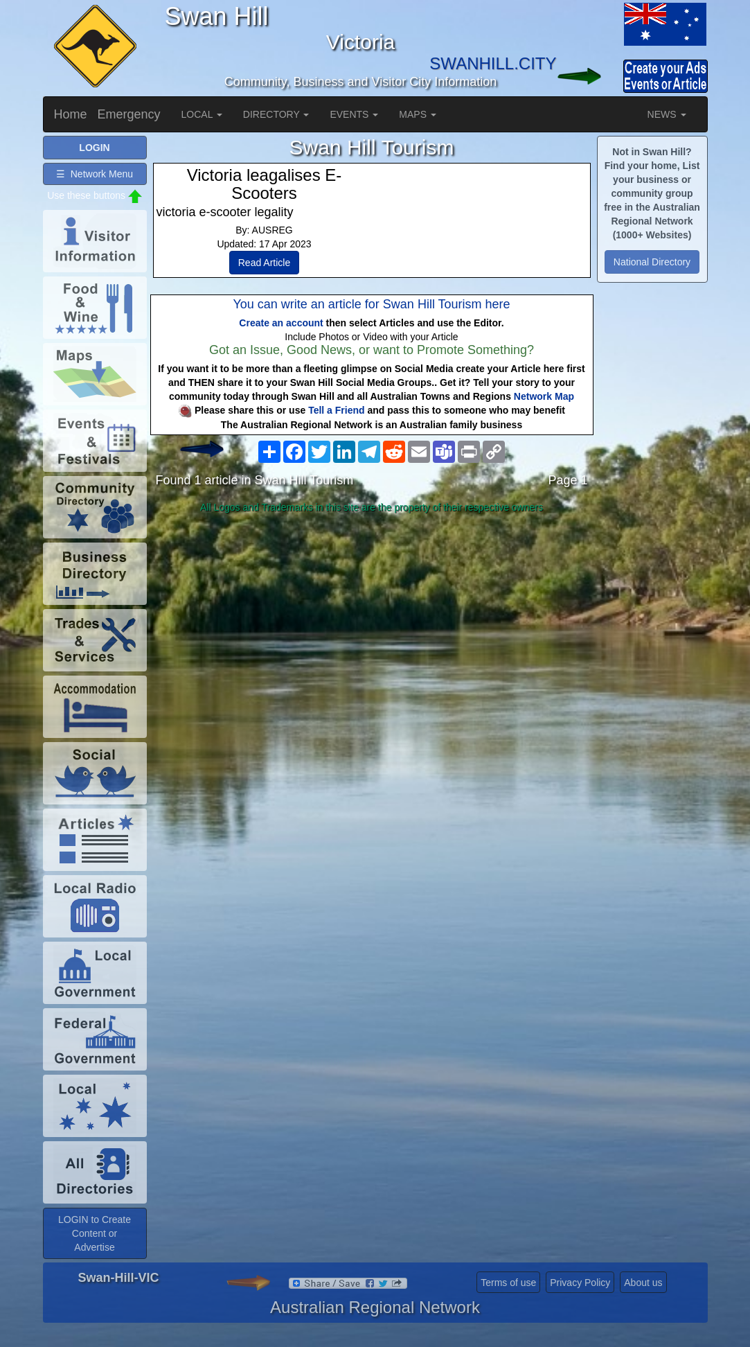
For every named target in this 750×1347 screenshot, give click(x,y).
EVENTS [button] (354, 114)
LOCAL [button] (201, 114)
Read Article (264, 262)
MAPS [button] (417, 114)
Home (70, 114)
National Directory (652, 261)
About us (643, 1282)
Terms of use (508, 1282)
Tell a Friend (336, 410)
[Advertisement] (371, 628)
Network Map (544, 396)
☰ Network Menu (94, 173)
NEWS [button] (667, 114)
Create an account (281, 322)
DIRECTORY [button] (276, 114)
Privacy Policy (580, 1282)
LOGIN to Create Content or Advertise (94, 1233)
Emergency (129, 114)
